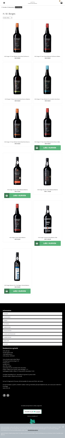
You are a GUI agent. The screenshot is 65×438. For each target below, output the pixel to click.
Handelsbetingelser (33, 430)
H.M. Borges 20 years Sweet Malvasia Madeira (17, 189)
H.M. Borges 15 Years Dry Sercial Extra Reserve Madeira (17, 99)
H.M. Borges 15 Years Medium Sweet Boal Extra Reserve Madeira (17, 142)
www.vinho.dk (6, 388)
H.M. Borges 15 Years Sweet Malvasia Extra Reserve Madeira (47, 142)
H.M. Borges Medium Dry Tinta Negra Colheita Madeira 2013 (17, 285)
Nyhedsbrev (7, 317)
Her (43, 405)
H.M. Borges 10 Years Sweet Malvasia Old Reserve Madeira (47, 56)
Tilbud (5, 320)
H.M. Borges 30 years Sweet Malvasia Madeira (47, 189)
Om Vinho (6, 324)
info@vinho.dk (43, 384)
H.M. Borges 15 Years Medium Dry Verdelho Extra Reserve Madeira (47, 99)
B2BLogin (6, 340)
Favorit (6, 344)
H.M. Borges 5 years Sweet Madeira (17, 237)
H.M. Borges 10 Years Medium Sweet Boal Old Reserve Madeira (17, 56)
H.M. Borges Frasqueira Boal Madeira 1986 (47, 237)
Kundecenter (7, 337)
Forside (5, 7)
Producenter (7, 330)
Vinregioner (7, 327)
